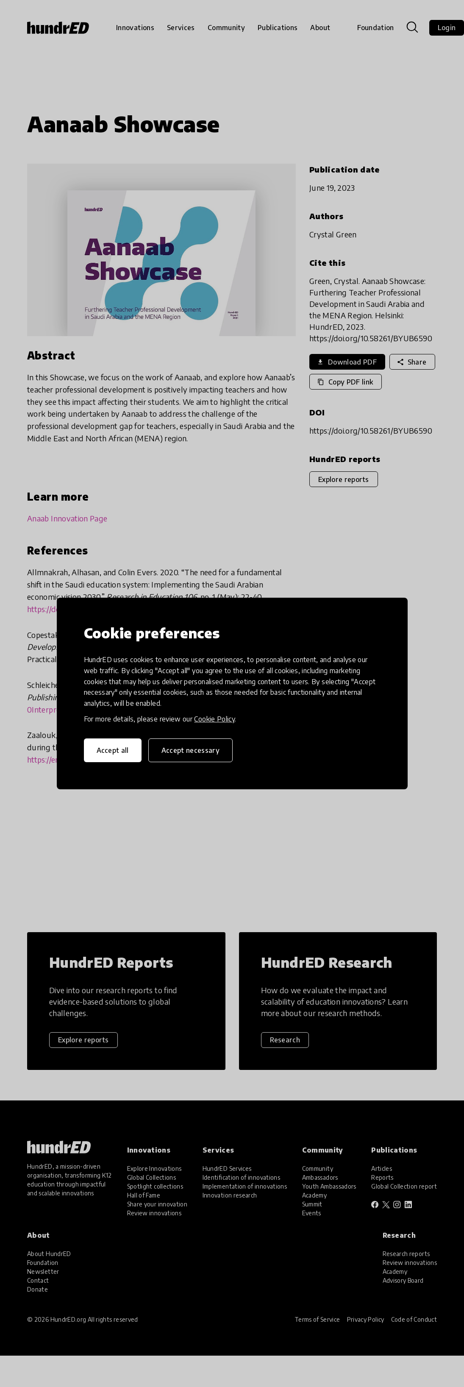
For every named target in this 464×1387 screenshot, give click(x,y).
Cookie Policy (214, 719)
